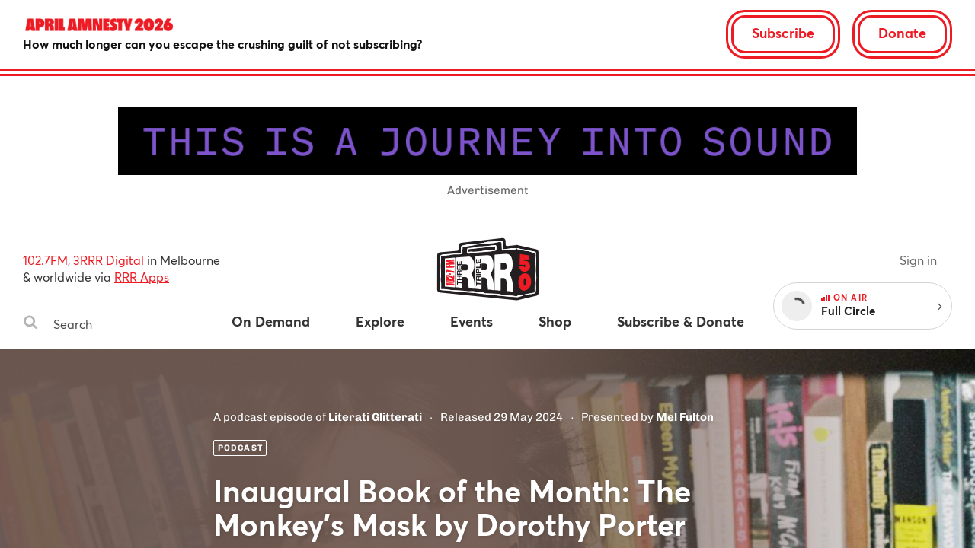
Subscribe (783, 33)
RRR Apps (141, 277)
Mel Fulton (685, 417)
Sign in (918, 260)
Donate (902, 33)
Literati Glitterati (375, 417)
